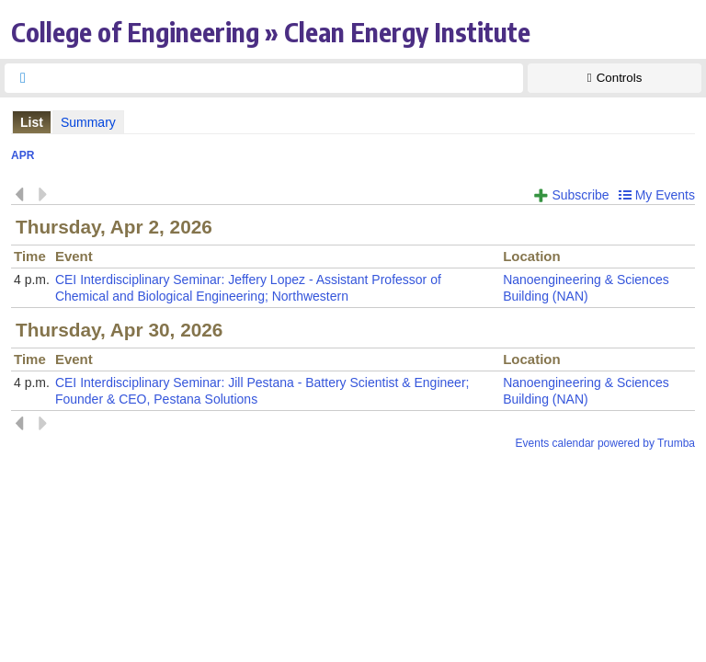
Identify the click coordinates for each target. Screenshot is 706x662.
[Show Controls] (614, 78)
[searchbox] (280, 78)
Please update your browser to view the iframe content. (353, 121)
